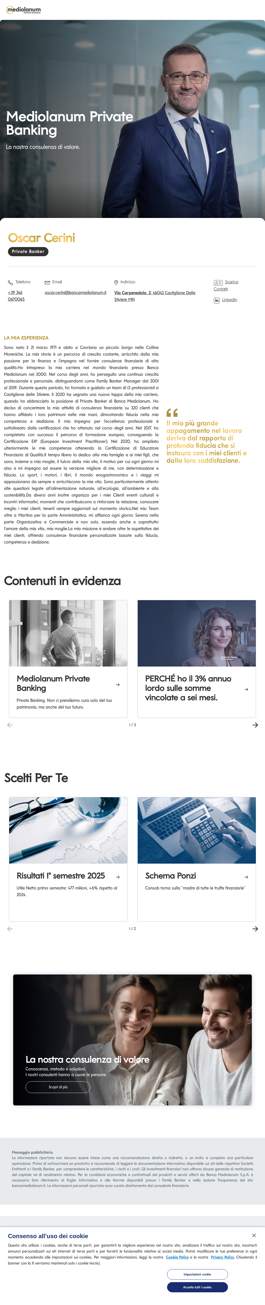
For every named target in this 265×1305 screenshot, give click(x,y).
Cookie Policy (177, 1259)
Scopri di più (58, 1087)
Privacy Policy (222, 1259)
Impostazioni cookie (197, 1276)
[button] (255, 724)
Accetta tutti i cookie (197, 1289)
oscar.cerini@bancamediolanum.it (75, 292)
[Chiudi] (254, 1237)
